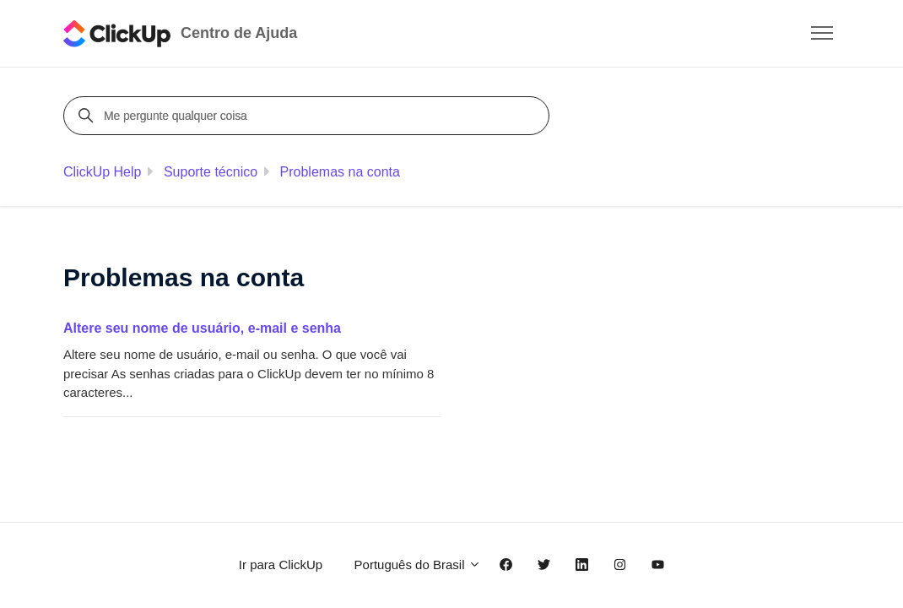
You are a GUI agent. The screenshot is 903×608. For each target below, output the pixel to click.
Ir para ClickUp (280, 564)
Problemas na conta (340, 172)
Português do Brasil (417, 564)
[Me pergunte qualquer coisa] (308, 115)
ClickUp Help (102, 172)
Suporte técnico (210, 172)
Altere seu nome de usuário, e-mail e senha (202, 328)
